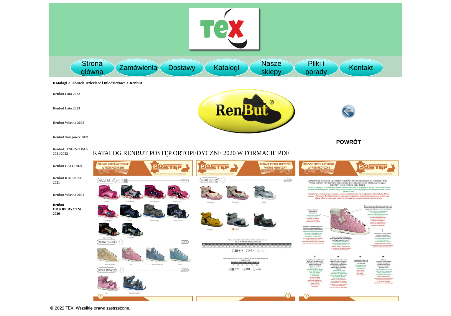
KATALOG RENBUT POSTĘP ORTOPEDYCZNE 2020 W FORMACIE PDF (191, 153)
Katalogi (226, 67)
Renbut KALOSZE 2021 (67, 180)
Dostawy (181, 67)
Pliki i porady (316, 67)
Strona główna (92, 67)
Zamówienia (138, 67)
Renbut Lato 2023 (66, 108)
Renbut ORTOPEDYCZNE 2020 (68, 209)
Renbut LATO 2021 (68, 166)
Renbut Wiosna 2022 (68, 123)
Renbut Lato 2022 (66, 94)
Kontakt (361, 67)
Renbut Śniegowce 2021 (70, 137)
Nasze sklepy (271, 67)
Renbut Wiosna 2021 (68, 195)
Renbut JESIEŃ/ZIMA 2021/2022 (70, 151)
